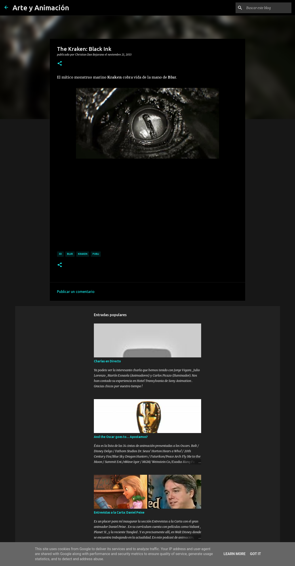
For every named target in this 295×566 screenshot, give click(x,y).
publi (96, 254)
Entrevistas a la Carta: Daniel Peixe (119, 512)
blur (70, 254)
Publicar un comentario (76, 292)
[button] (59, 63)
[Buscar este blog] (267, 7)
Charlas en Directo (107, 361)
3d (60, 254)
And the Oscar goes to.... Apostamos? (121, 437)
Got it (255, 554)
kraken (82, 254)
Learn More (234, 554)
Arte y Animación (41, 8)
